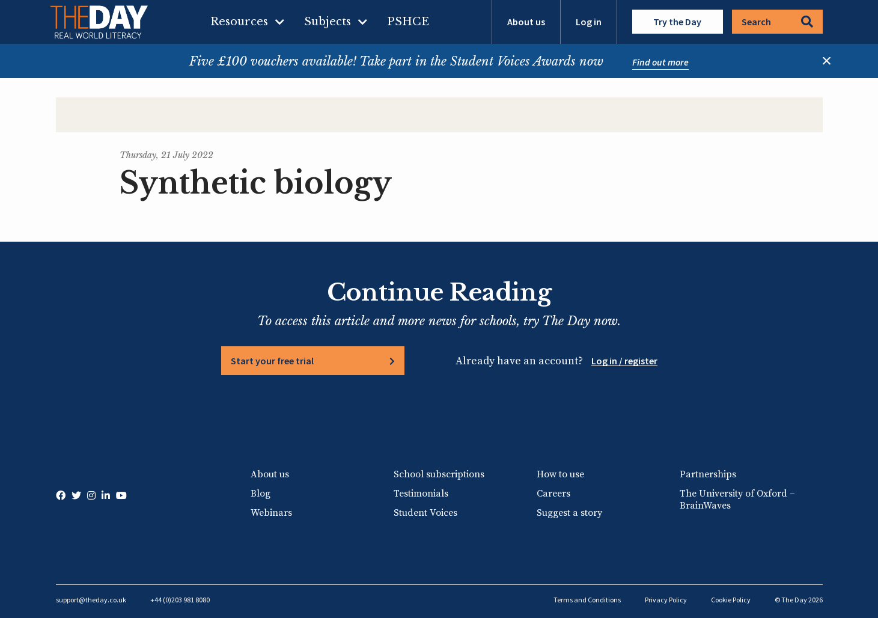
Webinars (271, 513)
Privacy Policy (666, 599)
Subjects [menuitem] (327, 21)
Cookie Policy (731, 599)
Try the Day (677, 22)
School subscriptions (439, 474)
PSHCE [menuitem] (408, 21)
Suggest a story (569, 513)
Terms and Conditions (587, 599)
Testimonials (421, 494)
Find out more (660, 62)
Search (777, 22)
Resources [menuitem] (239, 21)
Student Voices (425, 513)
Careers (553, 494)
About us (526, 22)
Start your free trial (272, 361)
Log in (589, 22)
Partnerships (708, 474)
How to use (560, 474)
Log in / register (624, 361)
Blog (260, 494)
